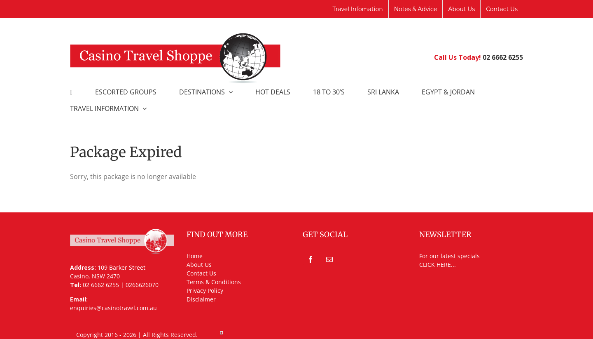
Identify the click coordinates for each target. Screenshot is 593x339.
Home (195, 256)
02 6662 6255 (503, 57)
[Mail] (329, 259)
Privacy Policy (205, 290)
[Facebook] (310, 259)
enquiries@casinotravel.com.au (113, 308)
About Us (199, 264)
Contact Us (201, 273)
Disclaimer (201, 299)
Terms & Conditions (214, 282)
